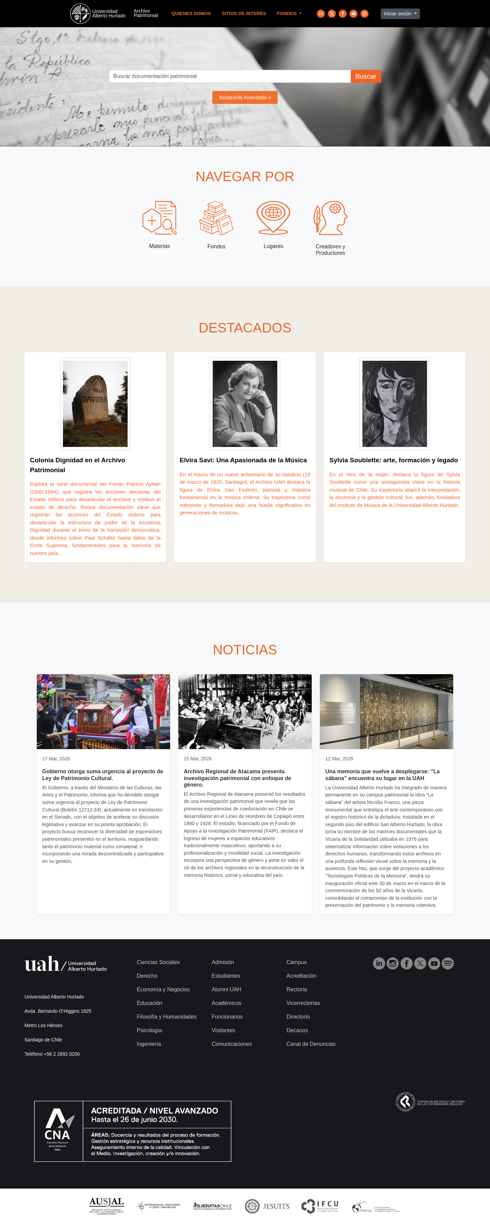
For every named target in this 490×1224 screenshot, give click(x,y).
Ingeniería (149, 1044)
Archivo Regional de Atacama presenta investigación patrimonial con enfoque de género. (237, 778)
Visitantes (223, 1030)
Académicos (226, 1003)
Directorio (298, 1017)
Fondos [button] (287, 13)
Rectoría (297, 989)
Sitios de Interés (244, 13)
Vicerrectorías (303, 1003)
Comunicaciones (232, 1044)
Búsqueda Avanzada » (245, 97)
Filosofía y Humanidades (167, 1017)
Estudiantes (226, 976)
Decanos (297, 1030)
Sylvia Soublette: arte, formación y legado (393, 460)
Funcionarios (227, 1017)
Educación (149, 1003)
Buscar (365, 76)
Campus (297, 962)
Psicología (149, 1030)
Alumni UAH (226, 989)
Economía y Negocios (163, 989)
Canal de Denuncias (311, 1044)
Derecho (147, 976)
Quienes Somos (191, 13)
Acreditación (301, 976)
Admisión (223, 962)
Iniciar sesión (398, 13)
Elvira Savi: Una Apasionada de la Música (243, 460)
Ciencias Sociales (158, 962)
